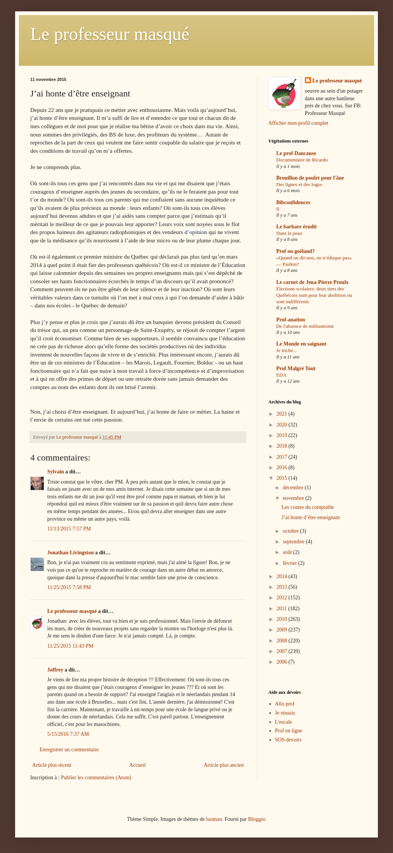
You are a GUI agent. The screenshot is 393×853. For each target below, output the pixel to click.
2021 (283, 414)
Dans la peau (289, 233)
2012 (283, 597)
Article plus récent (51, 765)
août (288, 552)
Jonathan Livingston (70, 552)
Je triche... (286, 350)
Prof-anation (290, 320)
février (290, 563)
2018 (283, 446)
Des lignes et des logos (299, 184)
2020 (283, 425)
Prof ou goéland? (295, 251)
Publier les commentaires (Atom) (96, 777)
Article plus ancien (224, 765)
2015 (283, 478)
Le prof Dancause (296, 153)
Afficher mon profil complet (298, 123)
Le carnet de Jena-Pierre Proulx (312, 282)
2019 (283, 435)
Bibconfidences (293, 202)
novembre (294, 498)
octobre (291, 531)
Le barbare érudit (296, 227)
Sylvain (55, 472)
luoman (214, 819)
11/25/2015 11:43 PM (70, 646)
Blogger (256, 819)
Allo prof (285, 704)
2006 (283, 662)
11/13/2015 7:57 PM (69, 529)
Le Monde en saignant (301, 344)
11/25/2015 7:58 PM (69, 587)
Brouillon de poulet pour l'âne (310, 178)
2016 (283, 467)
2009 (283, 630)
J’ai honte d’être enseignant (311, 517)
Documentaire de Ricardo (302, 160)
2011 (282, 608)
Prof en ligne (288, 731)
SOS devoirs (288, 740)
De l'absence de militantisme (305, 326)
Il (277, 209)
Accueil (137, 765)
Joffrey (55, 670)
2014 (283, 576)
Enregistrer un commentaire (69, 749)
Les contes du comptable (308, 507)
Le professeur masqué (109, 34)
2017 (283, 457)
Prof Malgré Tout (296, 368)
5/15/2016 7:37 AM (68, 734)
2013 (283, 587)
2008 (283, 641)
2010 (283, 619)
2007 (283, 651)
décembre (294, 487)
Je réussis (285, 713)
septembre (294, 541)
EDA (281, 375)
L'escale (283, 722)
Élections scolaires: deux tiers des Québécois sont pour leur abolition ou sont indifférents (314, 295)
